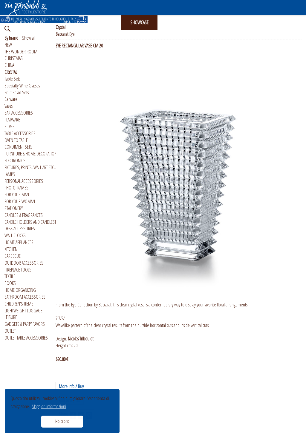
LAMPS (9, 174)
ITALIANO (243, 22)
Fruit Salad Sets (16, 92)
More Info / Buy (71, 386)
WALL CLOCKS (15, 235)
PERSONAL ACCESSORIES (23, 181)
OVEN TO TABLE (16, 140)
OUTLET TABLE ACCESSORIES (26, 337)
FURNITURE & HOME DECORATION (30, 153)
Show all (29, 38)
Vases (8, 106)
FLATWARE (12, 119)
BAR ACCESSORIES (18, 113)
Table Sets (12, 78)
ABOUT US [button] (211, 22)
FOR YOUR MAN (16, 194)
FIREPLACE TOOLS (17, 269)
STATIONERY (13, 208)
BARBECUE (12, 256)
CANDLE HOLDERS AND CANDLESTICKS (33, 222)
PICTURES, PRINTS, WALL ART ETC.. (30, 167)
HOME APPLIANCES (18, 242)
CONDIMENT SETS (18, 147)
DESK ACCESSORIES (19, 228)
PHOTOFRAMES (16, 187)
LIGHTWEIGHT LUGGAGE (23, 310)
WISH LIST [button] (70, 22)
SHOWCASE (139, 22)
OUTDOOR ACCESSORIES (23, 263)
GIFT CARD (104, 22)
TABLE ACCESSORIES (20, 133)
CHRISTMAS (13, 58)
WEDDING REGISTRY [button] (29, 22)
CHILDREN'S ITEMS (18, 303)
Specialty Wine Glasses (22, 85)
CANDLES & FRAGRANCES (23, 215)
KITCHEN (10, 249)
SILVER (9, 126)
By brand (11, 38)
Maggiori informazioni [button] (49, 406)
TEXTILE (9, 276)
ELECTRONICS (14, 160)
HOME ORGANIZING (20, 290)
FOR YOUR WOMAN (19, 201)
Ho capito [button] (62, 421)
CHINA (9, 65)
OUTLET (10, 331)
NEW (8, 44)
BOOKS (10, 283)
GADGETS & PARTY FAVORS (24, 324)
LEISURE (10, 317)
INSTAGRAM (175, 22)
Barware (10, 99)
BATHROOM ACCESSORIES (24, 297)
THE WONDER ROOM (20, 51)
